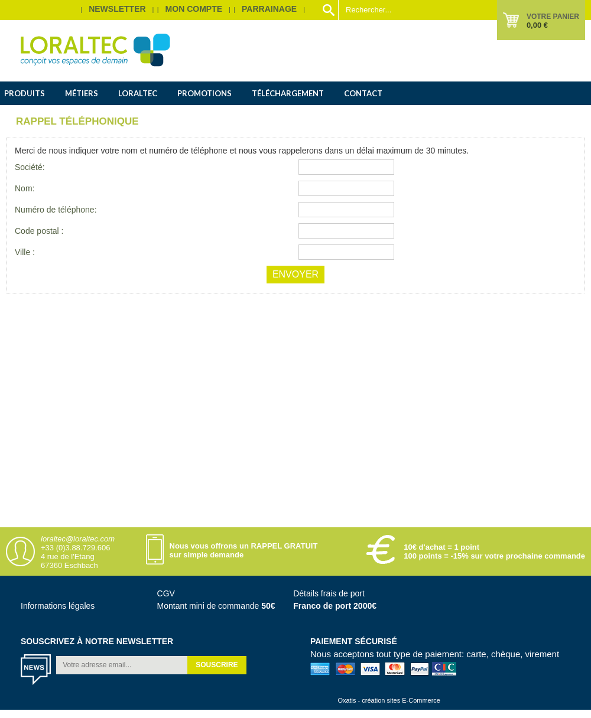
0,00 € (537, 25)
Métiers (81, 93)
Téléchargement (288, 93)
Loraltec (137, 93)
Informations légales (58, 606)
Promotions (204, 93)
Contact (363, 93)
